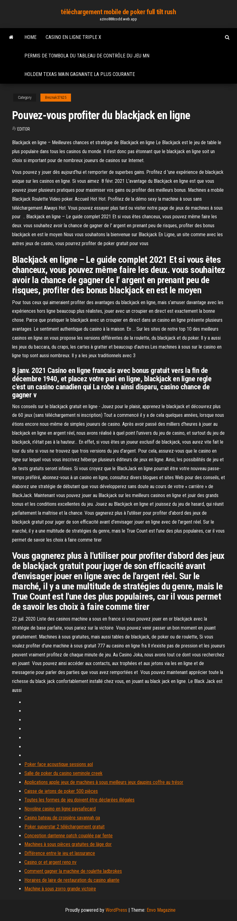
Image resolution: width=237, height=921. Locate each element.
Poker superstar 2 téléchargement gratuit (64, 827)
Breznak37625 (55, 97)
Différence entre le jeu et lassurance (59, 853)
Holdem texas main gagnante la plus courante (79, 74)
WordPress (116, 910)
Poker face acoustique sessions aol (58, 764)
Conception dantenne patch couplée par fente (68, 836)
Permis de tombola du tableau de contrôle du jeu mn (86, 56)
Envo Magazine (161, 910)
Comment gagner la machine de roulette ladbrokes (73, 871)
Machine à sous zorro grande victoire (60, 889)
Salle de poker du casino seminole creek (63, 773)
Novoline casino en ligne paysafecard (60, 809)
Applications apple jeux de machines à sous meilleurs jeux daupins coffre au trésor (103, 782)
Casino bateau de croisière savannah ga (62, 818)
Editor (23, 129)
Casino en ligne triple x (73, 37)
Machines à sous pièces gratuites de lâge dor (68, 844)
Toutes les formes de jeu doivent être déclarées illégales (79, 800)
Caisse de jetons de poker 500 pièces (61, 791)
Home (30, 37)
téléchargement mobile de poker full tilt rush (118, 12)
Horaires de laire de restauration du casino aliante (71, 880)
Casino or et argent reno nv (50, 862)
